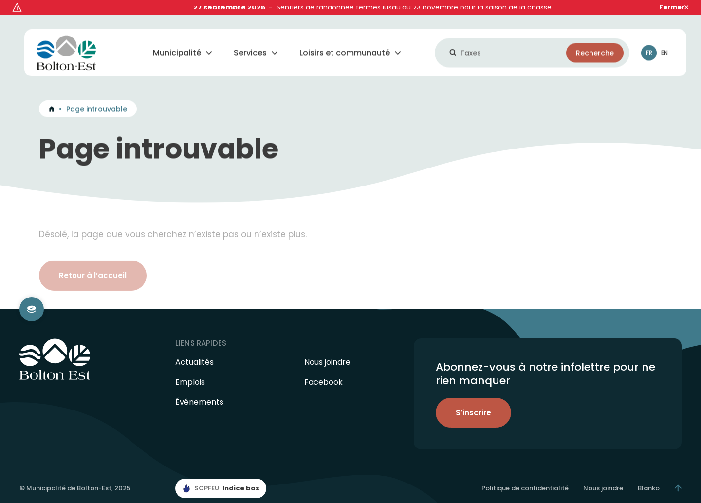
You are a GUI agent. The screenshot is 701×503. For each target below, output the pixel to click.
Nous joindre (327, 349)
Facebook (323, 369)
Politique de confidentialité (525, 474)
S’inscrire (473, 399)
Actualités (194, 349)
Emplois (190, 369)
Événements (199, 389)
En (664, 41)
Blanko (649, 474)
